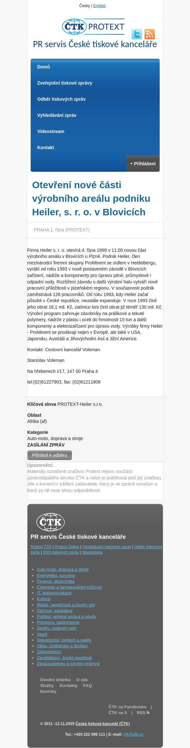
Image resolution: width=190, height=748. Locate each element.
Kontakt (45, 147)
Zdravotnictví (49, 651)
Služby (47, 685)
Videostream (51, 131)
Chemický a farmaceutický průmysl (69, 587)
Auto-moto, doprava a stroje (63, 569)
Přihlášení (143, 163)
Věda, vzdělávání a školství (62, 645)
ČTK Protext (95, 26)
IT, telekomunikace (54, 592)
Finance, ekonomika (56, 581)
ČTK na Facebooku (128, 706)
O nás (82, 679)
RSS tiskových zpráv (61, 552)
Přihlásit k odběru (49, 455)
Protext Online (67, 547)
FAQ (87, 685)
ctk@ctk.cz (133, 734)
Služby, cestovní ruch (57, 628)
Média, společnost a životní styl (66, 604)
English (99, 6)
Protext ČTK (41, 547)
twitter (137, 34)
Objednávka (92, 552)
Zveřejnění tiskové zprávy (64, 83)
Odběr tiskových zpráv (61, 99)
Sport (42, 634)
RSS (150, 34)
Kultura (43, 598)
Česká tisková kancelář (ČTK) (102, 724)
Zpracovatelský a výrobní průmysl (68, 663)
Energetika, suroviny (56, 575)
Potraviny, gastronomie (58, 622)
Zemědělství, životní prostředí (64, 657)
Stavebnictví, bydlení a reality (64, 640)
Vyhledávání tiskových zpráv (107, 547)
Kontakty (68, 685)
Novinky (48, 691)
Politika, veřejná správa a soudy (66, 616)
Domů (43, 66)
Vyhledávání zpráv (57, 115)
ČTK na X (118, 712)
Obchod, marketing (55, 610)
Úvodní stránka (55, 679)
